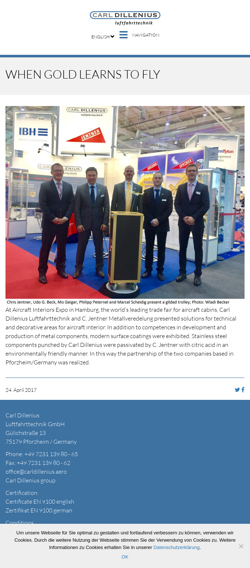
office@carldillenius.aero (36, 471)
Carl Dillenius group (30, 480)
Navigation (145, 35)
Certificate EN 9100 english (39, 501)
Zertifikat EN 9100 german (38, 510)
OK (125, 557)
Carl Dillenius (125, 18)
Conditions (19, 522)
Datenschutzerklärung (177, 547)
